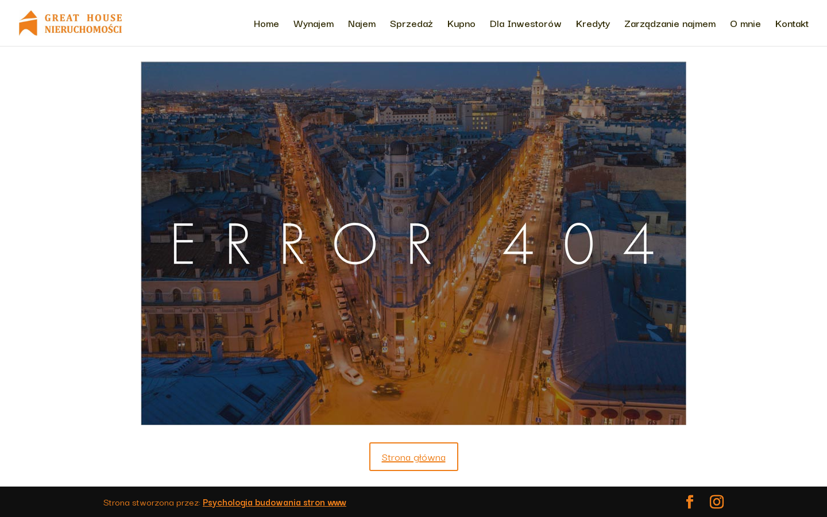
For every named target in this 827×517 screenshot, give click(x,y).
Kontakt (792, 24)
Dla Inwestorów (526, 24)
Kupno (461, 24)
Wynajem (313, 24)
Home (266, 24)
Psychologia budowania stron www (274, 501)
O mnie (745, 24)
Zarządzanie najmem (670, 24)
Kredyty (593, 24)
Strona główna (414, 456)
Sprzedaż (411, 24)
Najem (362, 24)
